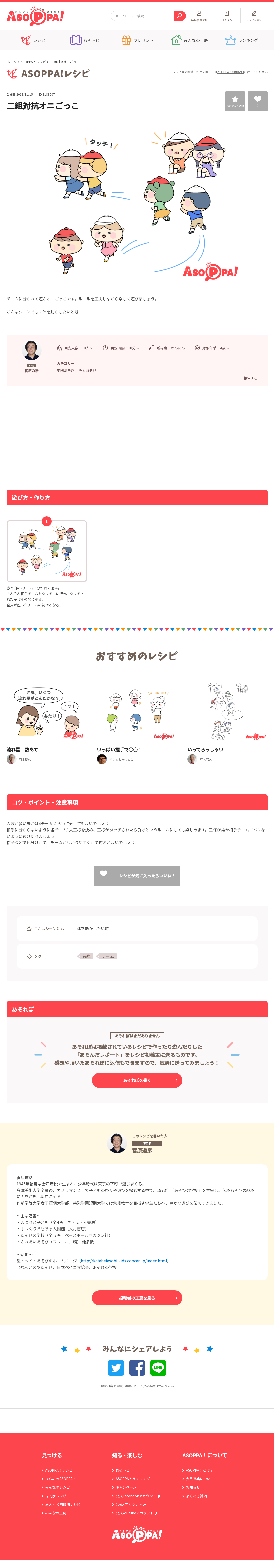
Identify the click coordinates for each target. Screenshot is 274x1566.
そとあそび (87, 370)
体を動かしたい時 (93, 928)
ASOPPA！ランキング (133, 1478)
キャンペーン (126, 1487)
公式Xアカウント (129, 1504)
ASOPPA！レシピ (33, 61)
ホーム (11, 61)
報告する (251, 377)
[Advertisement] (85, 437)
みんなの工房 (55, 1512)
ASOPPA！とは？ (199, 1470)
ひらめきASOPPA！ (60, 1478)
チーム (108, 956)
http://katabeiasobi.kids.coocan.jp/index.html (124, 1261)
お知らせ (193, 1487)
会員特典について (200, 1478)
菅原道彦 (142, 1150)
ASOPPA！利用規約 (230, 72)
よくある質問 (196, 1495)
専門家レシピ (55, 1495)
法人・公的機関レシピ (62, 1504)
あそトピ (123, 1470)
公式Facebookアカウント (136, 1495)
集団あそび (65, 370)
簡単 (87, 956)
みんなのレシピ (57, 1487)
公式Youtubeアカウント (135, 1512)
